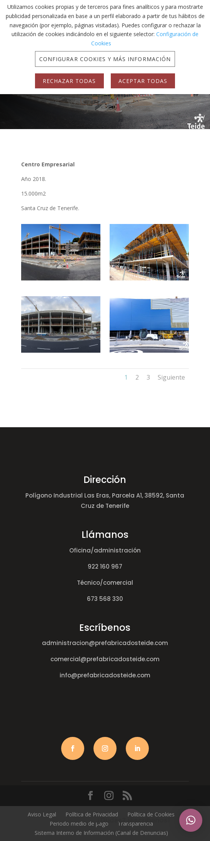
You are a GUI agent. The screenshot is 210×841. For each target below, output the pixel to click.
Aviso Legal (42, 814)
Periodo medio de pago (79, 823)
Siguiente (171, 377)
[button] (190, 820)
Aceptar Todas (143, 81)
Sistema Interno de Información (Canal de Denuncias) (101, 832)
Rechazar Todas (69, 81)
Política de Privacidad (91, 814)
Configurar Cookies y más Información (105, 59)
